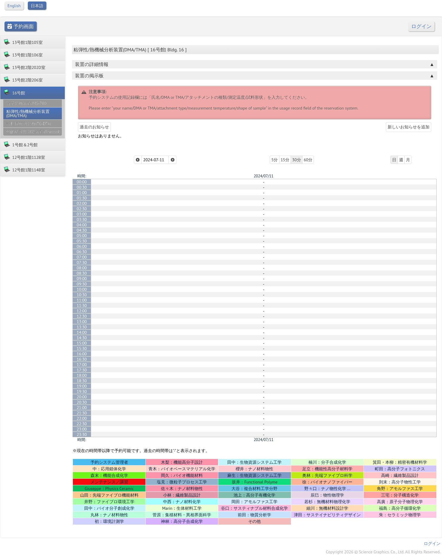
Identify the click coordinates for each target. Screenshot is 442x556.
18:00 (82, 375)
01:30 (82, 198)
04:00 (82, 225)
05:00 (82, 235)
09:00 (82, 278)
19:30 (82, 391)
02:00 (82, 203)
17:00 (82, 364)
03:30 (82, 219)
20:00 (82, 397)
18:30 (82, 380)
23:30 (82, 434)
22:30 (82, 423)
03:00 (82, 214)
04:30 (82, 230)
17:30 (82, 370)
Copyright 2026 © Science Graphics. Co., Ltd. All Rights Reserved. (383, 552)
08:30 (82, 273)
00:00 (82, 182)
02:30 (82, 208)
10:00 (82, 289)
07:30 (82, 262)
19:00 (82, 386)
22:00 (82, 418)
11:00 (82, 300)
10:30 (82, 294)
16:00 (82, 354)
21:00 (82, 407)
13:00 (82, 321)
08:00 (82, 268)
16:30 (82, 359)
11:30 (82, 305)
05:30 (82, 241)
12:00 (82, 311)
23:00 (82, 429)
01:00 (82, 192)
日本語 (37, 5)
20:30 (82, 402)
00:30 (82, 187)
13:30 (82, 327)
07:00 (82, 257)
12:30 (82, 316)
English (14, 5)
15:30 (82, 348)
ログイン (421, 26)
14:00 (82, 332)
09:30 (82, 284)
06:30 (82, 251)
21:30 (82, 413)
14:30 (82, 337)
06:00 (82, 246)
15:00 (82, 343)
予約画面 (20, 26)
